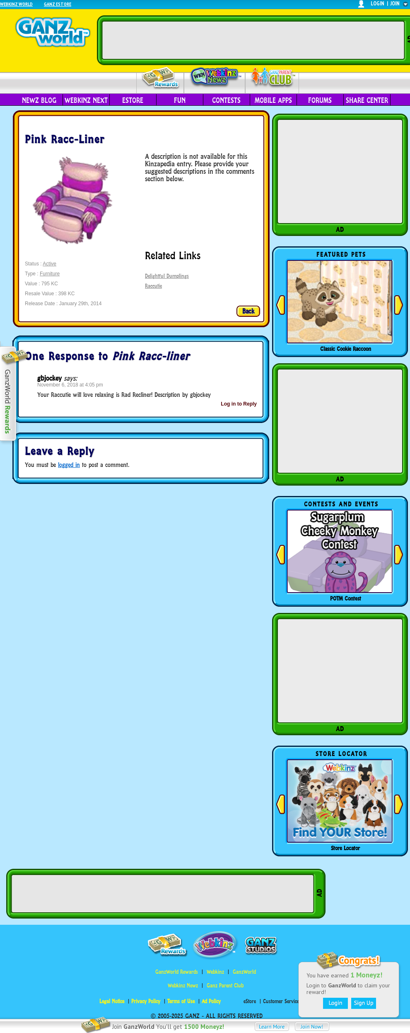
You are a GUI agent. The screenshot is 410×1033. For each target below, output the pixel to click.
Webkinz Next (86, 100)
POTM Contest (345, 598)
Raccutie (153, 286)
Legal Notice (111, 1001)
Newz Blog (39, 100)
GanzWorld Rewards (176, 972)
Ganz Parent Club (225, 985)
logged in (69, 464)
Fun (180, 100)
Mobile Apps (273, 100)
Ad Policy (211, 1001)
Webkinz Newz (214, 77)
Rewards (161, 78)
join (395, 3)
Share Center (367, 100)
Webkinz (215, 972)
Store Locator (345, 848)
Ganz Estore (57, 4)
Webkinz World (16, 4)
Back (248, 311)
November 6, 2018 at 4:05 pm (70, 385)
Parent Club (272, 77)
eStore (132, 100)
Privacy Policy (145, 1001)
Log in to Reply (239, 404)
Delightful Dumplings (167, 276)
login (377, 3)
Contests (226, 100)
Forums (320, 100)
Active (49, 264)
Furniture (50, 274)
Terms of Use (181, 1001)
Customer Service (281, 1001)
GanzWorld (244, 972)
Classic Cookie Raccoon (345, 348)
